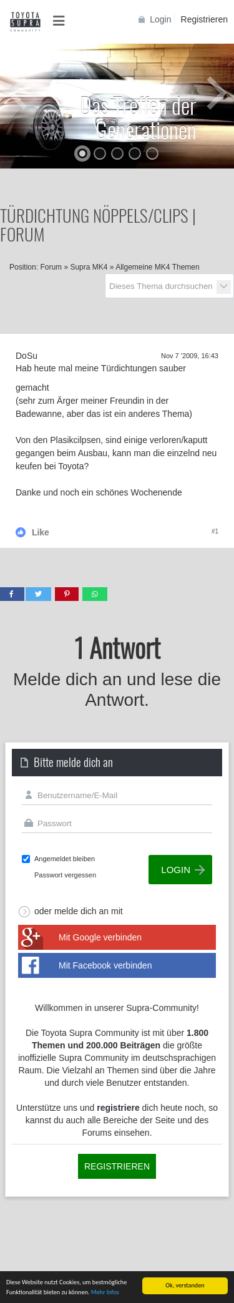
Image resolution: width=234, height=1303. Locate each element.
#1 (215, 531)
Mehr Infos (105, 1293)
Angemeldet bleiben (64, 858)
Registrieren (204, 19)
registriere (118, 1108)
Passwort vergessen (65, 875)
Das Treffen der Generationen (138, 116)
